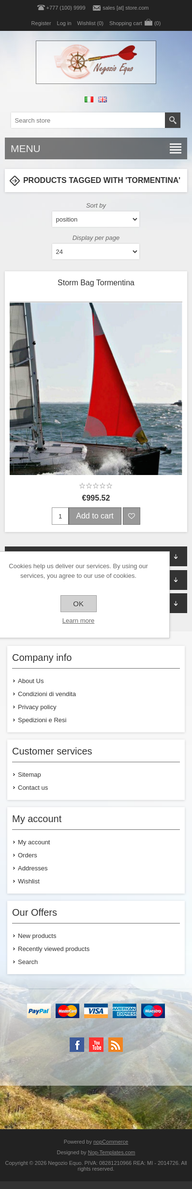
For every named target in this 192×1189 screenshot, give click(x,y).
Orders (27, 855)
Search (28, 961)
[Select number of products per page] (95, 251)
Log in (64, 23)
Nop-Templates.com (111, 1152)
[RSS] (115, 1044)
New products (37, 935)
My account (34, 842)
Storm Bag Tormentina (96, 283)
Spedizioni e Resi (42, 720)
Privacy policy (37, 707)
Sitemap (29, 774)
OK (78, 604)
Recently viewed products (53, 948)
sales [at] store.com (125, 8)
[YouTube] (96, 1044)
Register (41, 23)
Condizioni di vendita (47, 694)
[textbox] (88, 120)
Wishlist (29, 881)
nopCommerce (110, 1142)
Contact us (33, 787)
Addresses (32, 868)
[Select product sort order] (95, 219)
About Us (31, 681)
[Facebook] (77, 1044)
